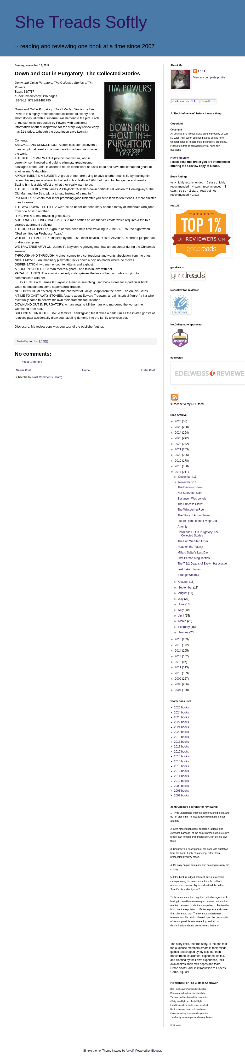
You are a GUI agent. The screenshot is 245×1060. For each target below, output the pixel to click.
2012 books (181, 771)
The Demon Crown (189, 487)
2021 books (181, 727)
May (181, 610)
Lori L (202, 71)
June (181, 604)
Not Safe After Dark (189, 493)
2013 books (181, 766)
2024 (178, 432)
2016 (178, 639)
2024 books (181, 712)
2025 (178, 427)
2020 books (181, 732)
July (181, 599)
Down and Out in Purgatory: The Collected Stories (198, 533)
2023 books (181, 717)
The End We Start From (192, 541)
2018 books (181, 741)
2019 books (181, 737)
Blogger (156, 1050)
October (183, 581)
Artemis (182, 526)
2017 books (181, 746)
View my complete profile (209, 77)
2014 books (181, 761)
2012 (178, 662)
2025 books (181, 707)
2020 (178, 455)
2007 (178, 690)
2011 (178, 667)
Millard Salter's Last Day (192, 552)
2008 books (181, 790)
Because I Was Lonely (191, 498)
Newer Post (23, 370)
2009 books (181, 786)
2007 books (181, 795)
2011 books (181, 776)
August (183, 593)
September (185, 587)
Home (86, 370)
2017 (178, 472)
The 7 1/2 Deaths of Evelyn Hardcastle (202, 563)
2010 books (181, 781)
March (182, 621)
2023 (178, 438)
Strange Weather (188, 575)
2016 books (181, 751)
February (184, 627)
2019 (178, 460)
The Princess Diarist (190, 504)
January (183, 632)
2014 (178, 650)
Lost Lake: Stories (188, 569)
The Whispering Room (191, 509)
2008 (178, 684)
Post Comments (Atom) (47, 377)
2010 (178, 673)
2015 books (181, 756)
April (181, 615)
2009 (178, 678)
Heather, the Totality (190, 546)
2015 (178, 645)
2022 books (181, 722)
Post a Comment (31, 362)
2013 (178, 656)
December (185, 476)
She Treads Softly (81, 22)
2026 (178, 421)
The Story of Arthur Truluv (193, 515)
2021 (178, 449)
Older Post (148, 370)
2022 (178, 444)
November (185, 482)
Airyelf (130, 1050)
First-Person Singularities (193, 558)
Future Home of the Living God (197, 521)
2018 (178, 466)
